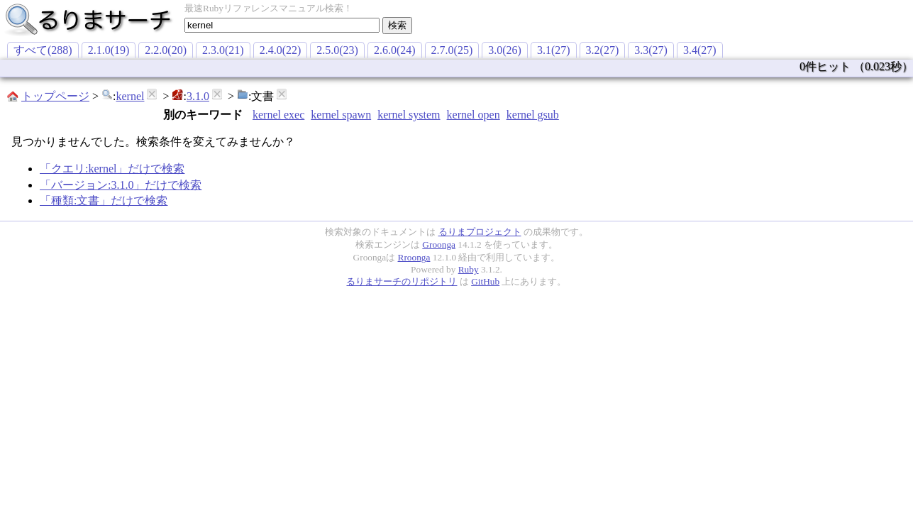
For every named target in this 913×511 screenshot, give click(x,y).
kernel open (473, 115)
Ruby (468, 269)
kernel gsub (533, 115)
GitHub (485, 281)
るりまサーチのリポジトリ (401, 281)
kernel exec (278, 115)
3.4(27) (699, 50)
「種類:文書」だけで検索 (103, 200)
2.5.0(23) (337, 50)
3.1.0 (198, 96)
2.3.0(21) (223, 50)
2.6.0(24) (395, 50)
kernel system (408, 115)
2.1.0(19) (109, 50)
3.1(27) (553, 50)
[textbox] (282, 25)
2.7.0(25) (452, 50)
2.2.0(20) (166, 50)
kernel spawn (341, 115)
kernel (130, 96)
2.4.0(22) (280, 50)
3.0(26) (504, 50)
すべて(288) (42, 50)
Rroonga (414, 257)
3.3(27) (651, 50)
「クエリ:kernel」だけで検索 (112, 169)
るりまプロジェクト (479, 231)
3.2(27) (602, 50)
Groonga (438, 244)
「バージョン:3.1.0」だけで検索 (120, 185)
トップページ (55, 96)
